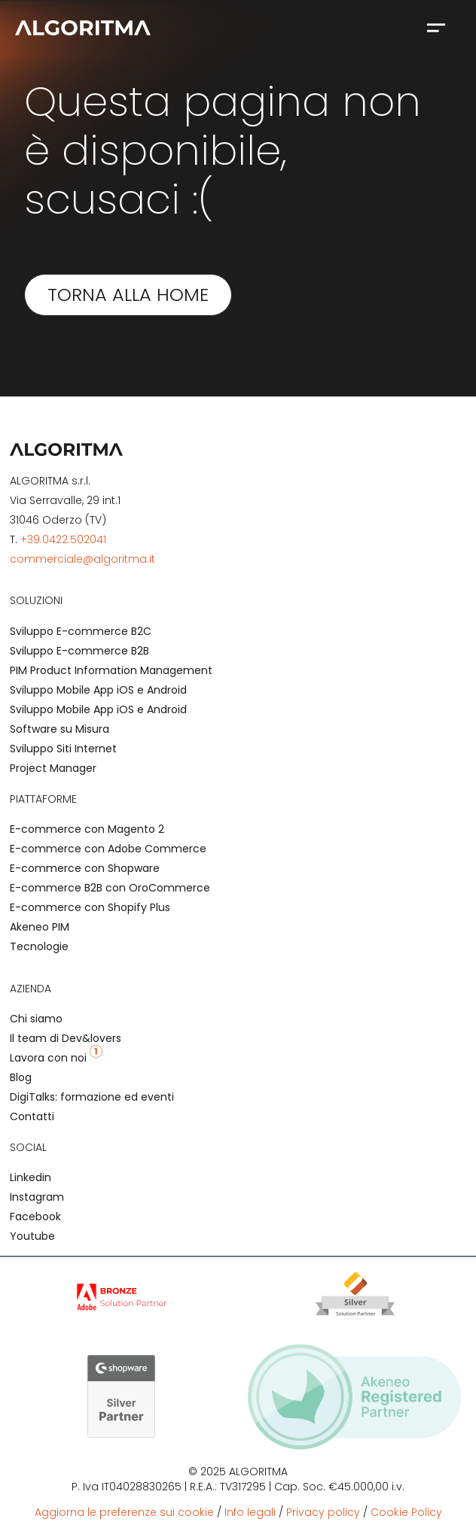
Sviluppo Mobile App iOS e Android (98, 689)
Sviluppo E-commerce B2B (79, 650)
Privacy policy (323, 1512)
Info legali (250, 1512)
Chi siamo (36, 1018)
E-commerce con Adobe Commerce (108, 848)
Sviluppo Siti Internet (63, 748)
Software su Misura (59, 729)
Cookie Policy (406, 1512)
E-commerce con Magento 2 (87, 829)
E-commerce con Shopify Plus (90, 907)
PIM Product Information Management (111, 670)
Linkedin (30, 1177)
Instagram (37, 1196)
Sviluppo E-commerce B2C (80, 631)
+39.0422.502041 (63, 539)
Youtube (32, 1236)
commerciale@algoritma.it (82, 558)
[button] (435, 27)
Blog (21, 1077)
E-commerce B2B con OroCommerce (110, 887)
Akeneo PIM (39, 926)
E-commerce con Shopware (85, 868)
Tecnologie (39, 946)
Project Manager (53, 768)
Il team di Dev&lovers (65, 1038)
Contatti (32, 1116)
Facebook (35, 1216)
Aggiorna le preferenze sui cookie (124, 1512)
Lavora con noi (56, 1057)
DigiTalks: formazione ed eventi (92, 1096)
